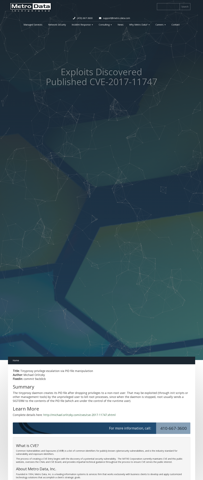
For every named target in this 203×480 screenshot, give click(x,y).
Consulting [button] (105, 24)
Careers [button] (160, 24)
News (120, 24)
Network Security (57, 24)
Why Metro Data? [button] (139, 24)
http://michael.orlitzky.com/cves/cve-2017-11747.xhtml (79, 415)
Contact (175, 24)
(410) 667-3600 (83, 18)
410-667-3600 (174, 428)
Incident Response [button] (82, 24)
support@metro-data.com (114, 18)
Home (16, 360)
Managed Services (33, 24)
